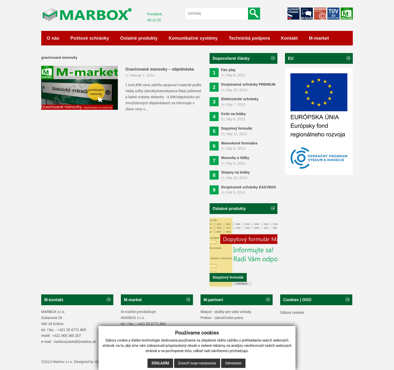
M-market (319, 38)
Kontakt (289, 38)
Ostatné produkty (139, 38)
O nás (53, 38)
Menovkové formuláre (239, 143)
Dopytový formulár (236, 128)
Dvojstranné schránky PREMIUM (248, 84)
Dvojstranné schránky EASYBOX (248, 187)
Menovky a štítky (235, 158)
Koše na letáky (233, 114)
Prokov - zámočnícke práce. (222, 318)
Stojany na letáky (235, 172)
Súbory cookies (292, 312)
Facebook (307, 14)
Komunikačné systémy (193, 38)
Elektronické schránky (240, 99)
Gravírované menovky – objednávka (159, 69)
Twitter (293, 14)
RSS (347, 14)
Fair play (228, 70)
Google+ (333, 14)
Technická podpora (249, 38)
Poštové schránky (89, 38)
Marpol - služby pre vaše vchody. (226, 312)
